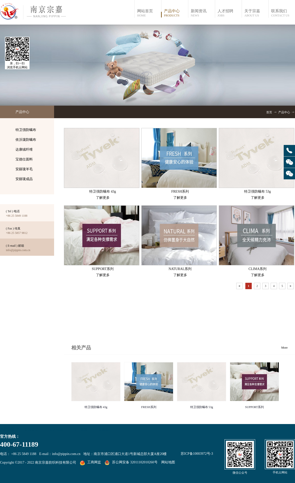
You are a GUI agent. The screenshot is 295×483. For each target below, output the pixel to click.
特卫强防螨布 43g (96, 407)
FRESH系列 (148, 407)
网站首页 (149, 13)
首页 (269, 112)
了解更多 (103, 197)
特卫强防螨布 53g (201, 407)
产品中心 (284, 112)
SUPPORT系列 (254, 407)
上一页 (239, 286)
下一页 (291, 286)
